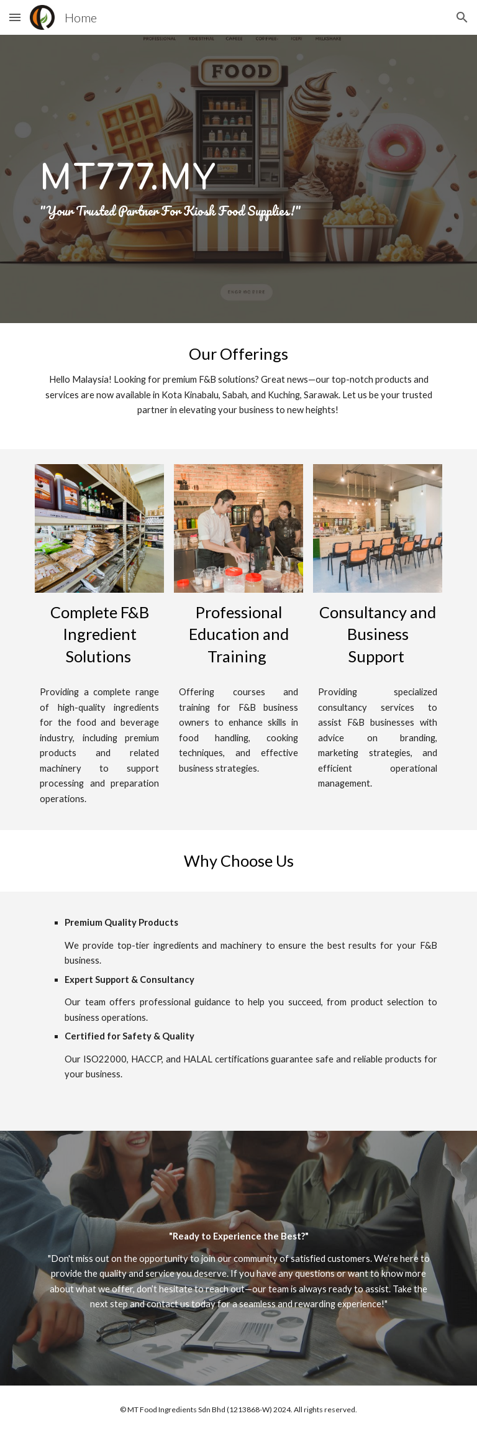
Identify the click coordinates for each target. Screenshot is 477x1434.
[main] (238, 179)
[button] (15, 17)
